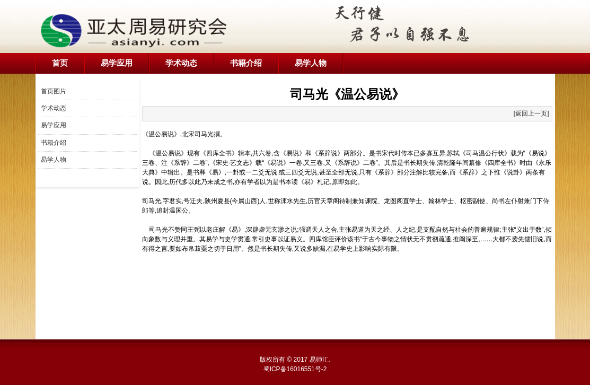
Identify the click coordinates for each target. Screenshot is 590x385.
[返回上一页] (531, 113)
